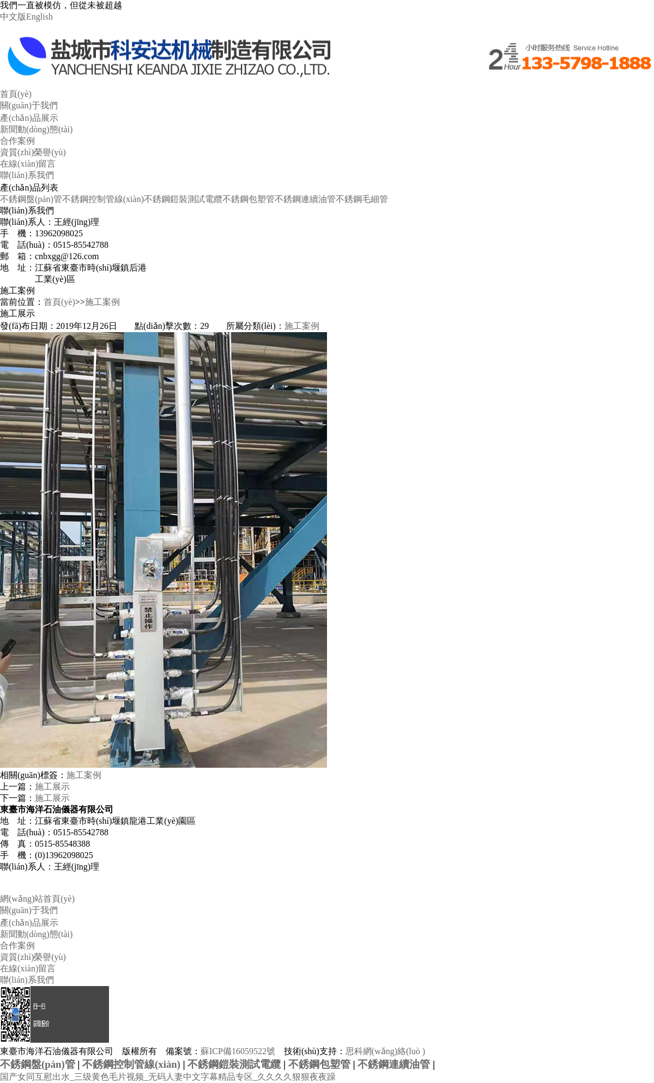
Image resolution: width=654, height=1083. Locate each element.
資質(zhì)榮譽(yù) (33, 152)
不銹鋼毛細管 (362, 199)
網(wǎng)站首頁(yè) (37, 898)
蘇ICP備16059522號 (238, 1051)
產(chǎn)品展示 (29, 118)
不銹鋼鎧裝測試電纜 (183, 199)
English (39, 16)
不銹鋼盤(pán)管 (31, 199)
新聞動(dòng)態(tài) (36, 129)
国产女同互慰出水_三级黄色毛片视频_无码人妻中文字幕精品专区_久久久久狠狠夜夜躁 (168, 1076)
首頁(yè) (16, 94)
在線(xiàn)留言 (28, 163)
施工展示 (52, 786)
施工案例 (102, 302)
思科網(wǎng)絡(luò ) (385, 1051)
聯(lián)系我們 (27, 175)
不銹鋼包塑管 (248, 199)
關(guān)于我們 (29, 105)
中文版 (13, 16)
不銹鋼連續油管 (305, 199)
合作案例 (17, 140)
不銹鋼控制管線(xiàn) (103, 199)
